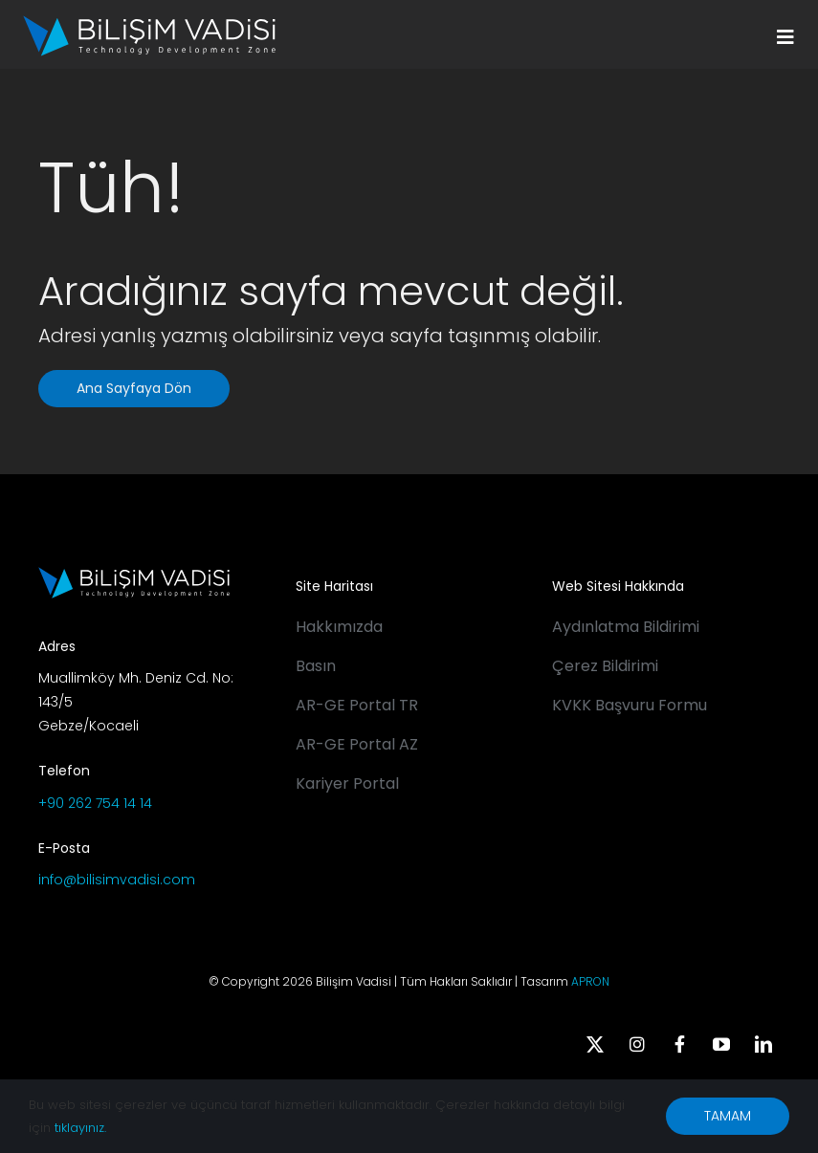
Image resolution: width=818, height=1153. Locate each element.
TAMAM (727, 1115)
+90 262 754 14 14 (95, 803)
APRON (590, 981)
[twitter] (595, 1044)
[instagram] (637, 1044)
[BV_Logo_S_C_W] (149, 22)
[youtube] (721, 1044)
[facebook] (679, 1044)
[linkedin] (763, 1044)
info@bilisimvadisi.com (116, 879)
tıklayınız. (80, 1128)
